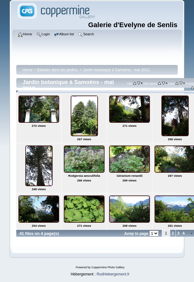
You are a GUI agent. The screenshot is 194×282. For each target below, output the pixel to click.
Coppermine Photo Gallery (108, 267)
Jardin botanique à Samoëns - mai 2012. (117, 70)
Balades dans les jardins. (58, 70)
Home (28, 70)
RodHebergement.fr (113, 274)
